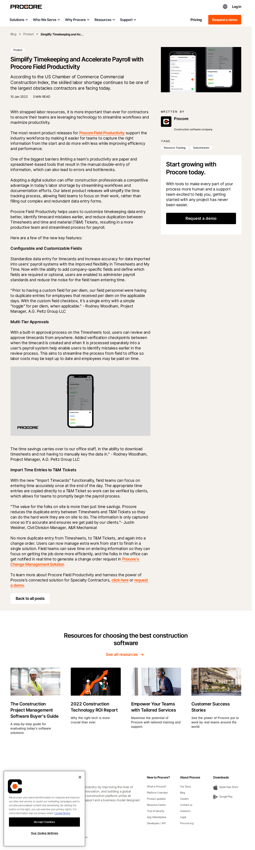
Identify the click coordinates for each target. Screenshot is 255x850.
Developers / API (156, 823)
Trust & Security (155, 811)
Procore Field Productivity (102, 133)
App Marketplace (156, 817)
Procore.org (187, 823)
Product (28, 34)
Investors (185, 811)
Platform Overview (157, 792)
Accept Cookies (44, 827)
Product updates (156, 798)
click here (120, 580)
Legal (183, 817)
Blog (13, 34)
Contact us (186, 804)
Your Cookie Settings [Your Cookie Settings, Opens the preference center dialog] (44, 839)
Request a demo (224, 19)
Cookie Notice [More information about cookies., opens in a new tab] (62, 818)
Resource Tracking (175, 147)
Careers (184, 798)
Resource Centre (156, 804)
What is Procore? (156, 786)
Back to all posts (30, 598)
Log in (236, 6)
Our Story (185, 786)
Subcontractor (201, 147)
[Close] (80, 783)
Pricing (196, 19)
